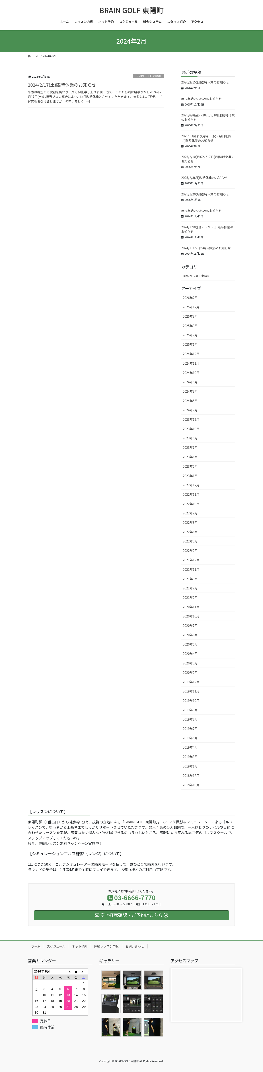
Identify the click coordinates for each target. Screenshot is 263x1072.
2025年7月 (190, 316)
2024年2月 (190, 410)
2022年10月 (191, 503)
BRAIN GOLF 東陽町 (148, 76)
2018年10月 (191, 785)
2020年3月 (190, 663)
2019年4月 (190, 747)
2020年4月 (190, 653)
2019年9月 (190, 710)
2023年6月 (190, 457)
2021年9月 (190, 579)
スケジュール (56, 946)
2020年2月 (190, 672)
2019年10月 (191, 700)
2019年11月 (191, 691)
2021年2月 (190, 597)
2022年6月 (190, 532)
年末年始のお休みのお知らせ (201, 98)
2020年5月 (190, 644)
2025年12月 (191, 307)
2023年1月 (190, 475)
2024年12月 (191, 353)
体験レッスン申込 (106, 946)
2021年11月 (191, 569)
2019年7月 (190, 728)
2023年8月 (190, 438)
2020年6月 (190, 635)
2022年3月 (190, 541)
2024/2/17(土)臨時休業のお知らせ (62, 84)
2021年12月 (191, 560)
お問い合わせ (134, 946)
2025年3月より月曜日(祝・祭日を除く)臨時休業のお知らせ (206, 138)
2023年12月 (191, 419)
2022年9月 (190, 513)
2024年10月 (191, 372)
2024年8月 (190, 382)
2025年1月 (190, 344)
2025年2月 (190, 335)
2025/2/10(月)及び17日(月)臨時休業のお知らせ (208, 158)
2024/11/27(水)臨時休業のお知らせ (206, 248)
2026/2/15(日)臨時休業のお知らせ (205, 82)
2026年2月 (190, 297)
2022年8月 (190, 522)
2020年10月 (191, 616)
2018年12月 (191, 775)
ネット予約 (80, 946)
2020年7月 (190, 625)
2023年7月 (190, 447)
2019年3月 (190, 756)
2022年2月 (190, 550)
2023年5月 (190, 466)
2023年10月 (191, 428)
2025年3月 (190, 325)
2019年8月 (190, 719)
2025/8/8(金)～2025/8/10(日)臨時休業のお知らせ (208, 117)
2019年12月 (191, 682)
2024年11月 (191, 363)
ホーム (36, 946)
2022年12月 (191, 485)
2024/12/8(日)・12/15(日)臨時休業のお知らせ (207, 229)
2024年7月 (190, 391)
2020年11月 (191, 607)
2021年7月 (190, 588)
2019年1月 (190, 766)
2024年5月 (190, 400)
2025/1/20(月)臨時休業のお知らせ (205, 194)
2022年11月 (191, 494)
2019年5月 (190, 738)
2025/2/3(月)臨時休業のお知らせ (204, 177)
